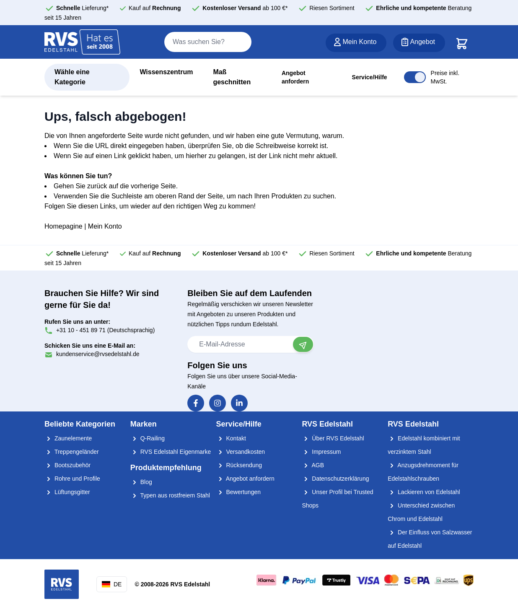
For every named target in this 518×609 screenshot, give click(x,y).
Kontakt (231, 438)
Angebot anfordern (295, 77)
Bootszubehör (67, 465)
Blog (141, 482)
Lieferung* (82, 8)
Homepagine (63, 226)
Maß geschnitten (232, 77)
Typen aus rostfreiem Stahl (170, 495)
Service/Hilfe (369, 77)
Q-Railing (147, 438)
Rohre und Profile (72, 478)
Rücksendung (239, 465)
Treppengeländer (71, 451)
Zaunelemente (68, 438)
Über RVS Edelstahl (333, 438)
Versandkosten (240, 451)
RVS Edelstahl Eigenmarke (170, 451)
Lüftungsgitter (67, 492)
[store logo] (82, 42)
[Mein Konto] (356, 43)
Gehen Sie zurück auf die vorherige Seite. (116, 186)
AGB (313, 465)
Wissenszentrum (166, 71)
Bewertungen (238, 492)
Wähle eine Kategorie (72, 77)
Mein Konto (105, 226)
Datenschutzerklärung (335, 478)
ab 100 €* (244, 8)
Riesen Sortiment (331, 8)
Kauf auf (155, 8)
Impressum (321, 451)
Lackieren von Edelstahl (424, 492)
